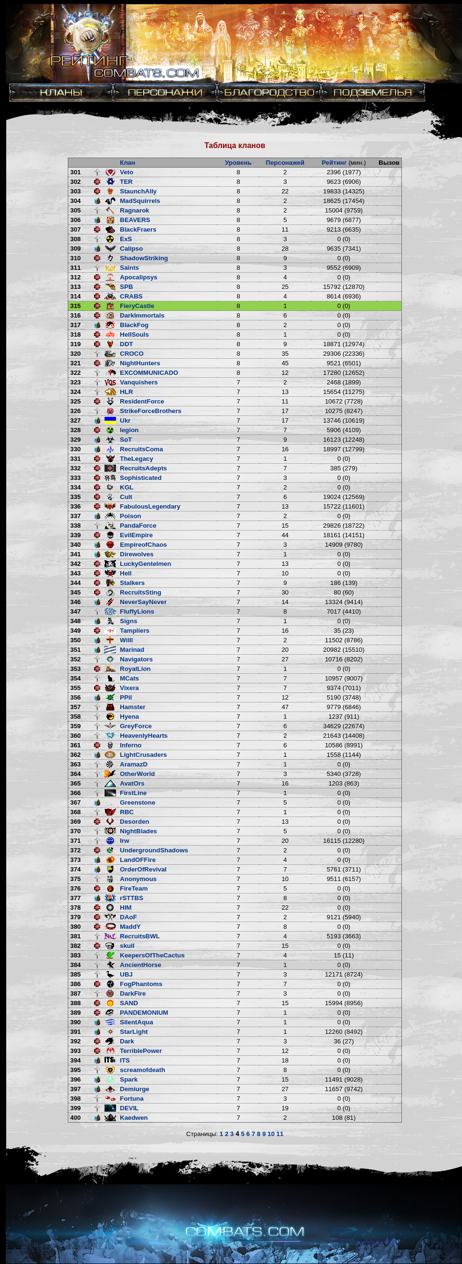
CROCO (132, 353)
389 (75, 1012)
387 (75, 993)
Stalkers (132, 582)
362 (75, 754)
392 (75, 1041)
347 (75, 611)
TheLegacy (136, 458)
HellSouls (134, 334)
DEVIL (129, 1108)
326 (75, 410)
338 (75, 525)
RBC (127, 812)
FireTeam (133, 888)
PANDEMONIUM (144, 1012)
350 (75, 640)
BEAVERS (135, 219)
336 (75, 506)
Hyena (129, 716)
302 (75, 181)
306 (75, 219)
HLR (126, 391)
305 (75, 210)
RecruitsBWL (140, 936)
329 (75, 439)
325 (75, 401)
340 (75, 544)
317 (75, 325)
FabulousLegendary (150, 506)
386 (75, 984)
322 (75, 372)
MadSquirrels (140, 200)
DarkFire (133, 993)
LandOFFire (138, 859)
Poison (130, 516)
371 (75, 840)
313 (75, 286)
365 (75, 783)
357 (75, 707)
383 (75, 955)
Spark (128, 1079)
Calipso (131, 248)
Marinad (132, 649)
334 (75, 487)
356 (75, 697)
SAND (129, 1003)
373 (75, 859)
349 (75, 630)
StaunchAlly (138, 191)
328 (75, 430)
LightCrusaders (143, 754)
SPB (126, 286)
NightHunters (140, 363)
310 (75, 258)
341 (75, 554)
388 (75, 1003)
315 (75, 305)
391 (75, 1031)
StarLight (134, 1031)
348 (75, 621)
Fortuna (132, 1098)
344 (75, 582)
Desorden (134, 821)
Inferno (130, 745)
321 (75, 363)
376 (75, 888)
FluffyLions (137, 611)
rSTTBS (131, 898)
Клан (127, 162)
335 (75, 496)
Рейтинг (334, 162)
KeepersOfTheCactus (152, 955)
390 (75, 1022)
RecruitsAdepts (143, 468)
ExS (126, 239)
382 (75, 945)
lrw (124, 840)
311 (75, 267)
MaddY (130, 926)
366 (75, 793)
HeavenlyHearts (144, 735)
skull (127, 945)
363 (75, 764)
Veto (126, 172)
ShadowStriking (144, 258)
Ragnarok (134, 210)
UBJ (126, 974)
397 (75, 1089)
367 (75, 802)
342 (75, 563)
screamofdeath (142, 1069)
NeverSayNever (143, 601)
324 (75, 391)
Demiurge (134, 1089)
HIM (125, 907)
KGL (126, 487)
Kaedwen (134, 1117)
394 (75, 1060)
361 (75, 745)
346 (75, 601)
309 (75, 248)
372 (75, 850)
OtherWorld (137, 773)
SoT (126, 439)
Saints (129, 267)
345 (75, 592)
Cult (126, 496)
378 (75, 907)
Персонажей (285, 162)
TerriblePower (141, 1050)
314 (75, 296)
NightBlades (138, 831)
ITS (125, 1060)
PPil (126, 697)
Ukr (125, 420)
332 (75, 468)
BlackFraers (138, 229)
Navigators (136, 659)
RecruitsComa (141, 449)
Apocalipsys (139, 277)
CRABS (131, 296)
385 (75, 974)
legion (129, 430)
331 (75, 458)
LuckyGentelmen (145, 563)
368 (75, 812)
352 (75, 659)
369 (75, 821)
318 (75, 334)
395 (75, 1069)
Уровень (238, 162)
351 (75, 649)
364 (75, 773)
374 (75, 869)
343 (75, 573)
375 (75, 878)
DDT (126, 344)
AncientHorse (140, 964)
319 (75, 344)
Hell (125, 573)
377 (75, 898)
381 (75, 936)
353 (75, 668)
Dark (127, 1041)
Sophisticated (140, 477)
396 (75, 1079)
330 (75, 449)
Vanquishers (139, 382)
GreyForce (136, 726)
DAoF (128, 917)
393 (75, 1050)
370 (75, 831)
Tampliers (134, 630)
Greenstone (137, 802)
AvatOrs (132, 783)
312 (75, 277)
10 (271, 1133)
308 (75, 239)
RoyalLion (135, 668)
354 (75, 678)
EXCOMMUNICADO (149, 372)
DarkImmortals (142, 315)
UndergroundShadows (154, 850)
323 (75, 382)
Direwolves (136, 554)
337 (75, 516)
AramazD (133, 764)
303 (75, 191)
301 (75, 172)
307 (75, 229)
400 (75, 1117)
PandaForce (138, 525)
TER (126, 181)
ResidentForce (142, 401)
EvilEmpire (136, 535)
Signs (128, 621)
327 (75, 420)
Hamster (132, 707)
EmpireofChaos (143, 544)
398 (75, 1098)
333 (75, 477)
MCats (129, 678)
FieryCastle (137, 305)
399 (75, 1108)
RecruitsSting (140, 592)
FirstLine (133, 793)
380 (75, 926)
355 (75, 687)
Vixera (129, 687)
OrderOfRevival (143, 869)
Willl (126, 640)
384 (75, 964)
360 (75, 735)
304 (75, 200)
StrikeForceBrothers (150, 410)
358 (75, 716)
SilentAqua (136, 1022)
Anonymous (138, 878)
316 (75, 315)
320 (75, 353)
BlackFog (134, 325)
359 (75, 726)
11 (280, 1133)
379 (75, 917)
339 (75, 535)
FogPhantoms (141, 984)
